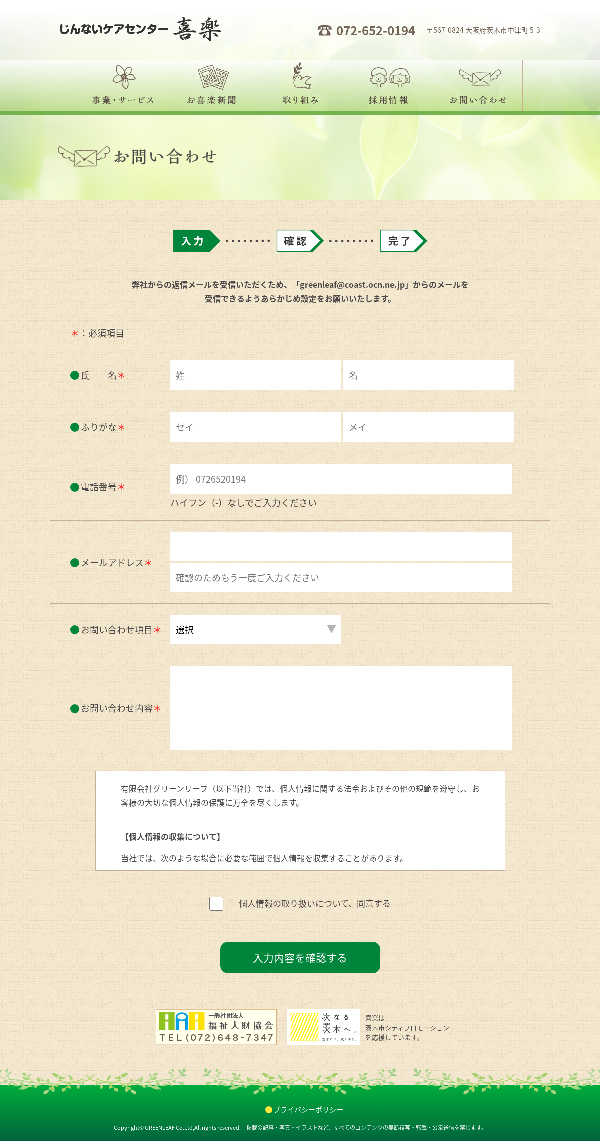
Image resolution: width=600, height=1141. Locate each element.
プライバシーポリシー (308, 1109)
